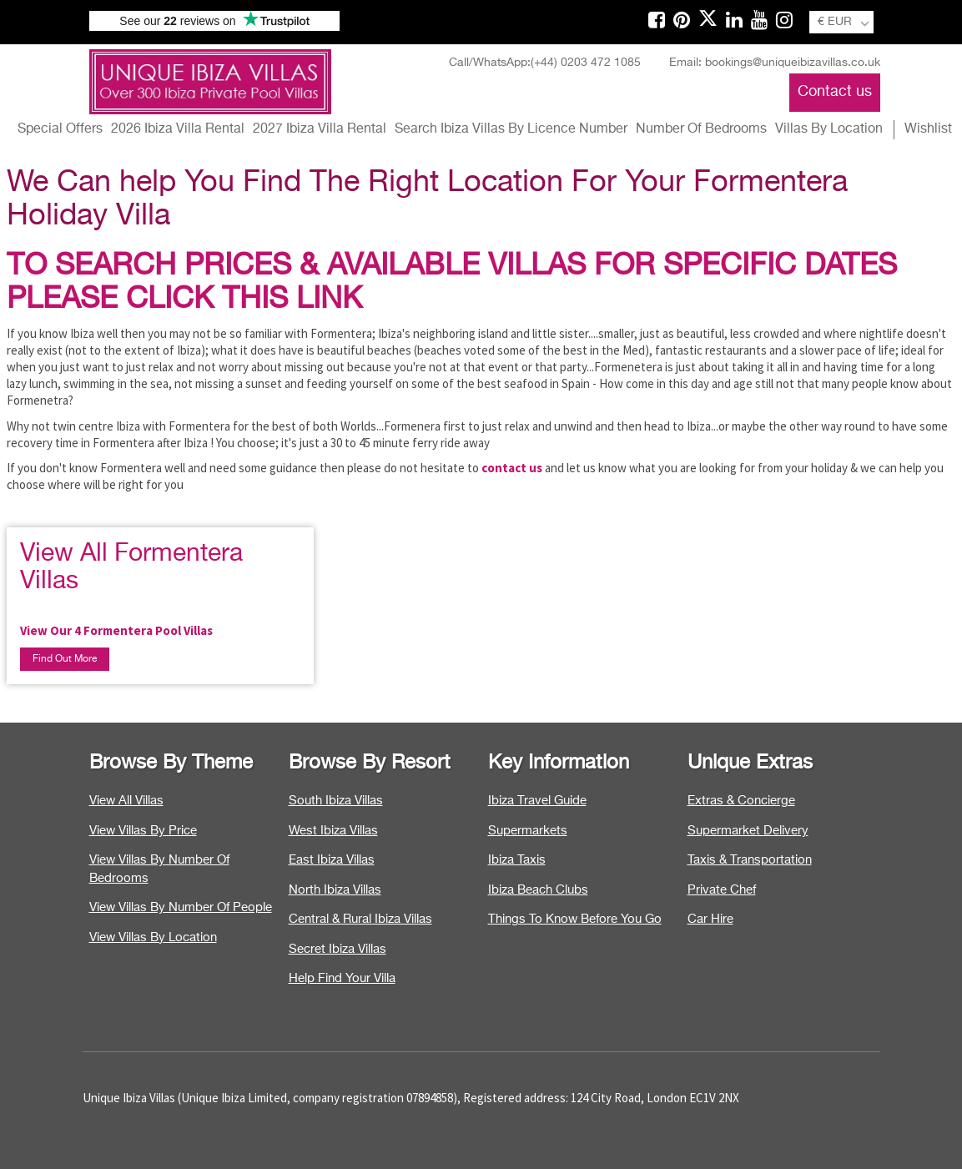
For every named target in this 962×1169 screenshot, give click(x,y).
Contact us (835, 91)
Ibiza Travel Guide (537, 800)
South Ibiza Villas (336, 800)
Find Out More (65, 659)
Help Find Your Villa (342, 978)
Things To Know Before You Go (575, 919)
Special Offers (60, 129)
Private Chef (722, 890)
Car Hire (710, 919)
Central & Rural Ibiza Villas (360, 919)
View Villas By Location (153, 937)
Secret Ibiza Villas (337, 949)
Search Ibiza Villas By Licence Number (511, 129)
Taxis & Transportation (750, 860)
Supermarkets (527, 830)
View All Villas (126, 800)
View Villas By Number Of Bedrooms (159, 869)
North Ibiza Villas (335, 890)
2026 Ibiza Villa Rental (177, 129)
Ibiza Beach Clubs (538, 890)
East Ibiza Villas (332, 860)
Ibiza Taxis (517, 860)
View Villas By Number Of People (180, 907)
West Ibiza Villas (333, 830)
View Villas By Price (143, 830)
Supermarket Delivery (748, 830)
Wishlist (928, 129)
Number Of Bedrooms (701, 129)
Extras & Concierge (741, 800)
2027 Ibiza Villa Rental (319, 129)
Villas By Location (829, 129)
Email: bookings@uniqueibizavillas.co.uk (774, 62)
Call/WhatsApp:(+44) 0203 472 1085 (545, 62)
